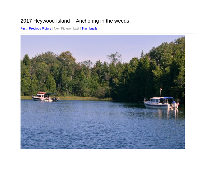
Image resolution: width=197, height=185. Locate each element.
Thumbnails (89, 28)
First (23, 28)
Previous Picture (40, 28)
